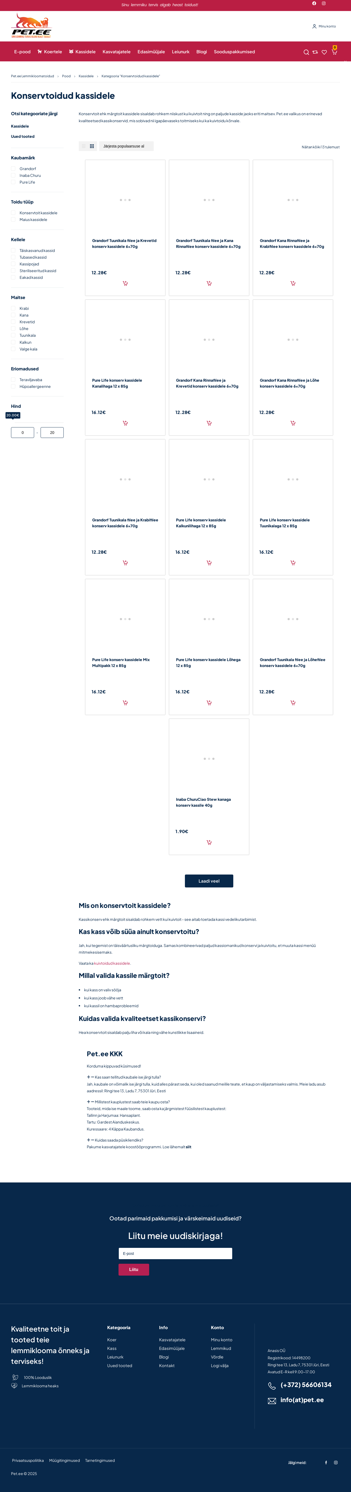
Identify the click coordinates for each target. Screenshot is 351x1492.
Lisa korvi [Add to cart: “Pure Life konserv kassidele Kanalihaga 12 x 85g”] (125, 423)
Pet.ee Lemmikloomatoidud (32, 76)
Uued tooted (22, 136)
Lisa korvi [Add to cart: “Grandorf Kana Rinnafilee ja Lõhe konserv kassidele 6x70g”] (293, 423)
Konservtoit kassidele (39, 212)
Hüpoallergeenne (35, 386)
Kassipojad (29, 263)
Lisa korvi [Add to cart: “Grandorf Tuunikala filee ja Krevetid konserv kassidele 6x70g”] (125, 283)
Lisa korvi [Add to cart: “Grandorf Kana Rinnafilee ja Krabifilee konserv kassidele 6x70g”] (293, 283)
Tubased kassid (33, 257)
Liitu (133, 1269)
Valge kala (28, 348)
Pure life (27, 182)
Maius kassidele (33, 219)
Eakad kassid (31, 277)
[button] (209, 1077)
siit (188, 1146)
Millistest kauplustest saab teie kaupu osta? (132, 1101)
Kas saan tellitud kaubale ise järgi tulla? (128, 1077)
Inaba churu (30, 175)
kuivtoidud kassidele (112, 963)
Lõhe (24, 328)
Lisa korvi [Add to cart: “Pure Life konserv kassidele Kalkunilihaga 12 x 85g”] (209, 562)
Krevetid (27, 321)
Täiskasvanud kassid (37, 250)
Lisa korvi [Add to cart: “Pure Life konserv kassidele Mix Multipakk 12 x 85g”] (125, 702)
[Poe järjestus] (126, 146)
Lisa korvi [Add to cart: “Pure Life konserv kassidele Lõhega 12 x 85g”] (209, 702)
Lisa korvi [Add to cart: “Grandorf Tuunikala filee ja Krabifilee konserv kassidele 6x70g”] (125, 562)
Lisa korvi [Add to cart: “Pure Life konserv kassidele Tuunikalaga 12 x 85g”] (293, 562)
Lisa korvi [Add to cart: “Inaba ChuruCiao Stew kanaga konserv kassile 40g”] (209, 842)
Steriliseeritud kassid (38, 270)
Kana (24, 315)
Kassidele (86, 76)
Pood (66, 76)
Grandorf (28, 168)
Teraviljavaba (31, 379)
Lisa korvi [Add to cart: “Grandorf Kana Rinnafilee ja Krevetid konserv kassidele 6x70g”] (209, 423)
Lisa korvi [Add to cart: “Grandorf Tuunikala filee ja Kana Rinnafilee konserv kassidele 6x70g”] (209, 283)
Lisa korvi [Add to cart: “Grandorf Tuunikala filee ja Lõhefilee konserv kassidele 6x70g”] (293, 702)
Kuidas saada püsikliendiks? (119, 1140)
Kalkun (25, 342)
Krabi (24, 308)
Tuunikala (28, 335)
